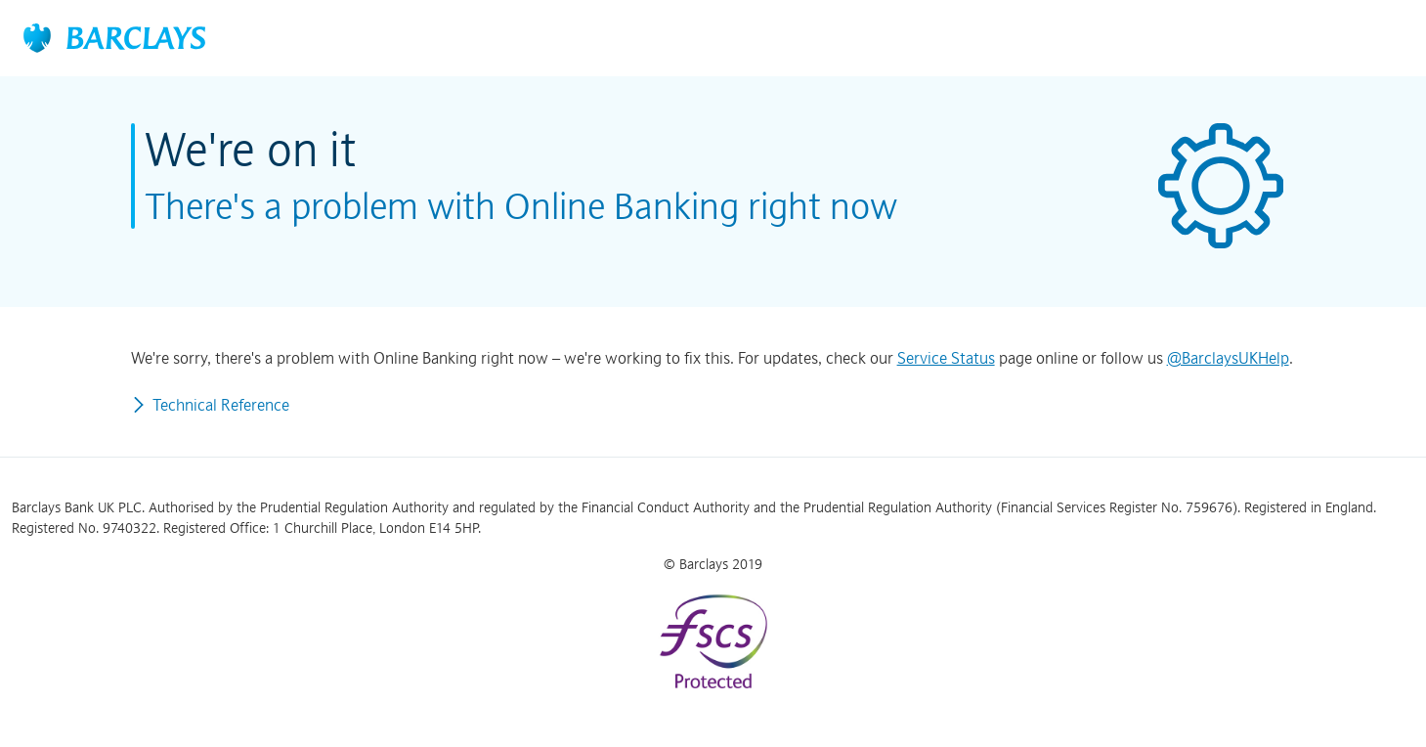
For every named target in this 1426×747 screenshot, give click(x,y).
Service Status (946, 358)
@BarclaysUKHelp (1228, 358)
